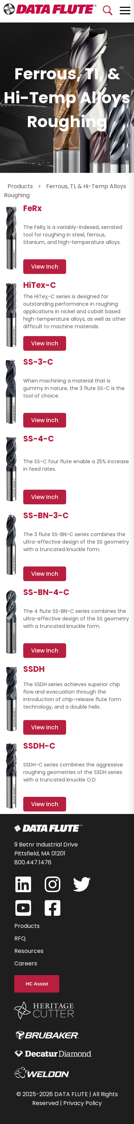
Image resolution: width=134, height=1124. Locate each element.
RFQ (20, 938)
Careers (25, 963)
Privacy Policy (82, 1103)
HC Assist (37, 983)
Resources (29, 951)
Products (27, 926)
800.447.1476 (32, 862)
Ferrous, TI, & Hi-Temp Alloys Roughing (65, 190)
